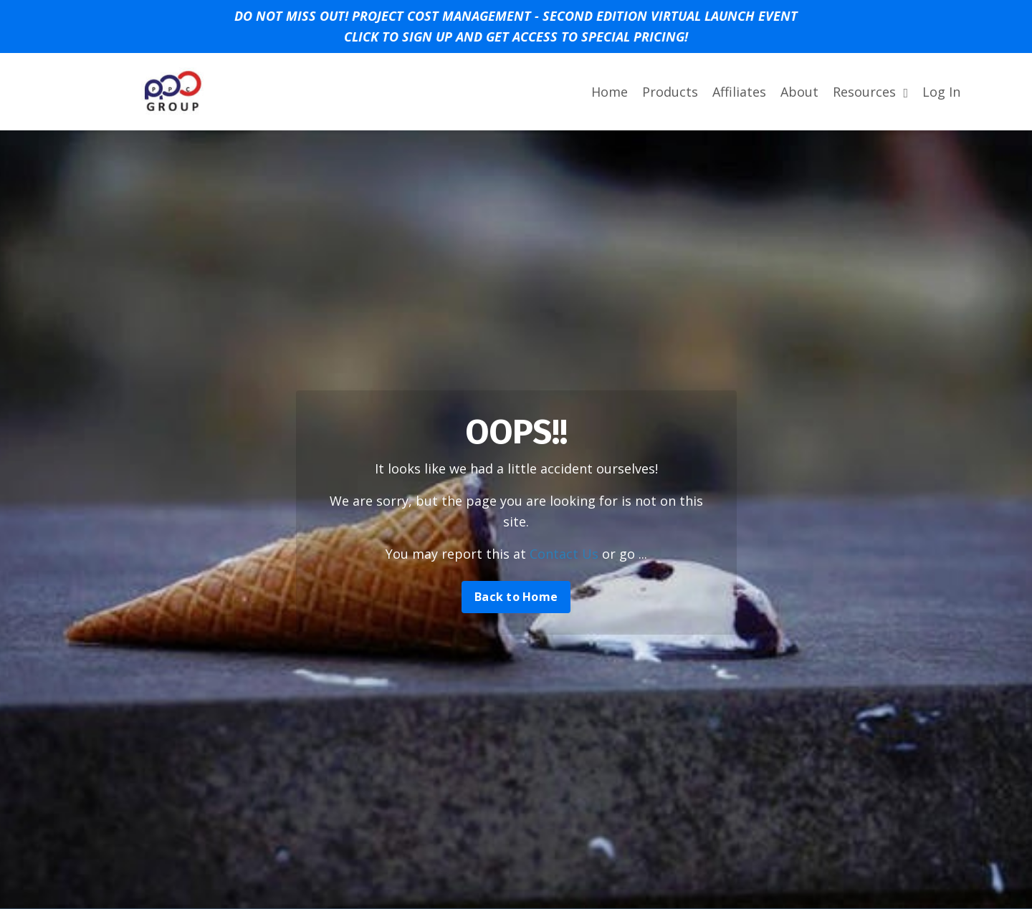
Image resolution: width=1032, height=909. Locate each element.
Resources (870, 91)
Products (670, 91)
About (799, 91)
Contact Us (564, 553)
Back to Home (516, 597)
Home (609, 91)
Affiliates (739, 91)
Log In (941, 91)
